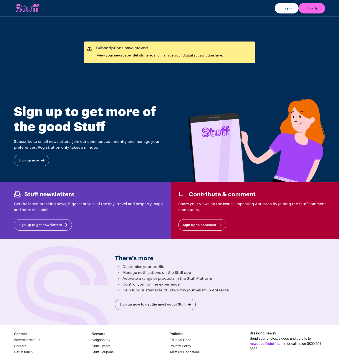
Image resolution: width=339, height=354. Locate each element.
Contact (20, 334)
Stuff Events (101, 346)
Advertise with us (27, 340)
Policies (176, 334)
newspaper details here (133, 55)
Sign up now (28, 160)
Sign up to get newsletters (40, 225)
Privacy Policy (180, 346)
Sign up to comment (199, 225)
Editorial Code (181, 340)
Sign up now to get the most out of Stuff (152, 304)
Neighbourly (101, 340)
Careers (20, 346)
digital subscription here (202, 55)
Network (98, 334)
